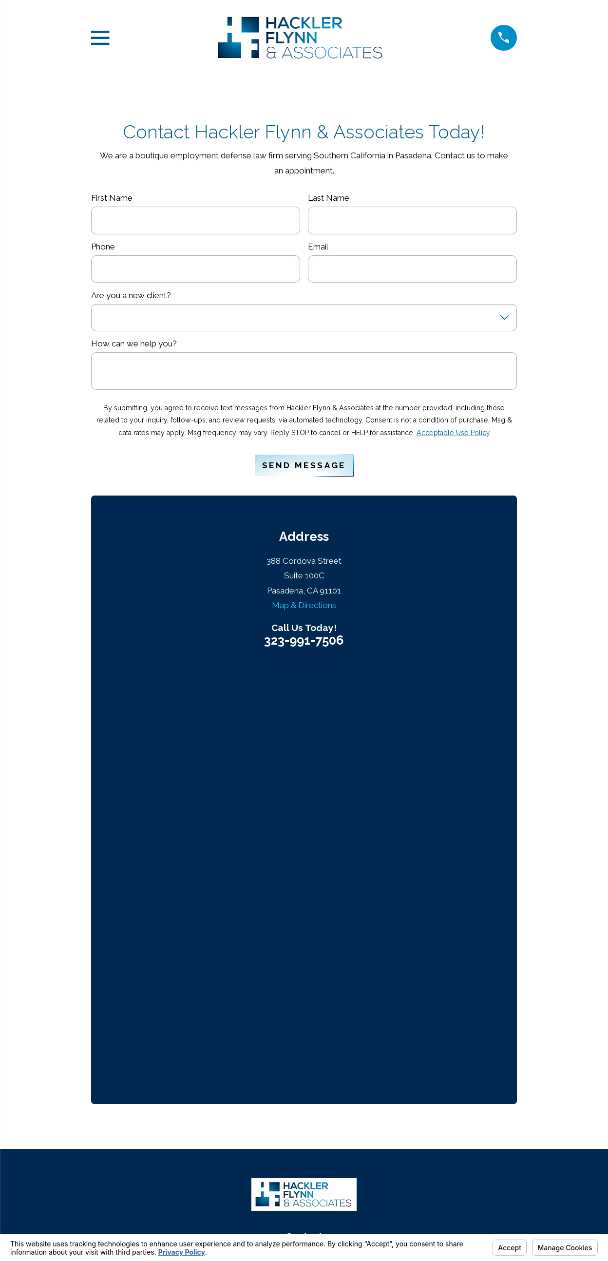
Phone (103, 246)
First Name (112, 198)
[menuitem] (256, 1208)
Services (304, 1015)
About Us (304, 996)
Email (318, 246)
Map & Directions (304, 605)
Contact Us (304, 1034)
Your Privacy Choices (353, 1187)
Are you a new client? (131, 295)
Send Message (304, 465)
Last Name (328, 198)
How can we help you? (134, 343)
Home (304, 978)
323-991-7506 (304, 640)
